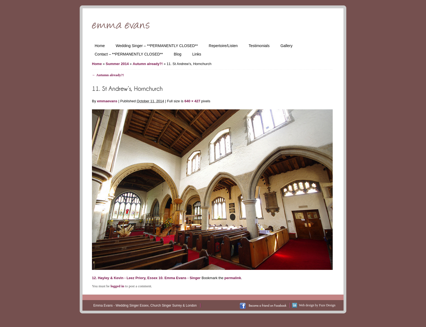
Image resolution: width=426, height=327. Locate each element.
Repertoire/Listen (223, 46)
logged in (117, 286)
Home (100, 46)
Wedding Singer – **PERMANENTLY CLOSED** (157, 46)
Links (196, 54)
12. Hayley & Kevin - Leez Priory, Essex (125, 278)
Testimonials (259, 46)
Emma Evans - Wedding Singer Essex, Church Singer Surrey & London (145, 305)
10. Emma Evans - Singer (180, 278)
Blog (177, 54)
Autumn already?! (148, 64)
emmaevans (107, 101)
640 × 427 (192, 101)
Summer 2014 (117, 64)
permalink (232, 278)
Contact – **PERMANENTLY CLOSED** (129, 54)
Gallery (286, 46)
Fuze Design (327, 305)
